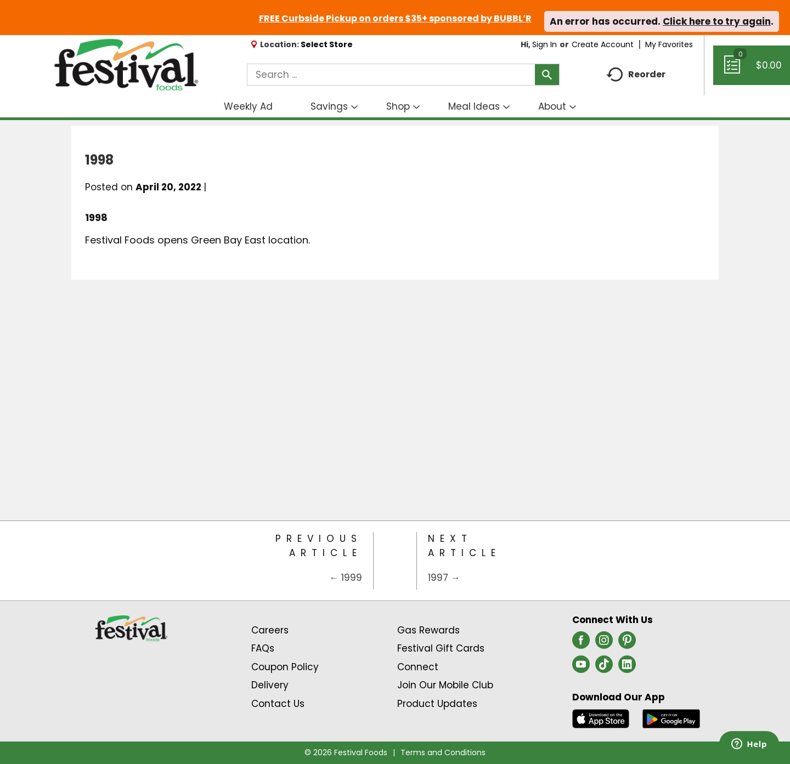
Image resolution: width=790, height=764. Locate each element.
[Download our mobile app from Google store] (671, 718)
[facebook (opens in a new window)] (581, 643)
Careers (270, 630)
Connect (417, 667)
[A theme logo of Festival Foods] (126, 65)
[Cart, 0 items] (751, 70)
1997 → (444, 577)
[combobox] (403, 75)
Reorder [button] (635, 74)
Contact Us (277, 703)
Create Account (603, 44)
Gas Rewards (428, 630)
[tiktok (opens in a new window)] (604, 667)
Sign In (544, 44)
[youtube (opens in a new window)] (581, 667)
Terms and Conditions (443, 752)
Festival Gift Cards (440, 648)
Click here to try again (717, 21)
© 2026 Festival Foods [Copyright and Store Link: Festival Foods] (345, 752)
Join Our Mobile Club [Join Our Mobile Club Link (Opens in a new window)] (445, 685)
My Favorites (670, 44)
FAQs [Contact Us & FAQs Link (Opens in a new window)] (262, 648)
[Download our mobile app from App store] (601, 718)
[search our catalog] (547, 74)
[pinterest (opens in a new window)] (627, 643)
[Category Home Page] (395, 561)
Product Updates (437, 703)
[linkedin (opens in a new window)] (627, 667)
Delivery (270, 685)
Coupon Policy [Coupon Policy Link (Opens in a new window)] (285, 667)
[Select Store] (328, 44)
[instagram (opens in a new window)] (604, 643)
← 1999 (345, 577)
